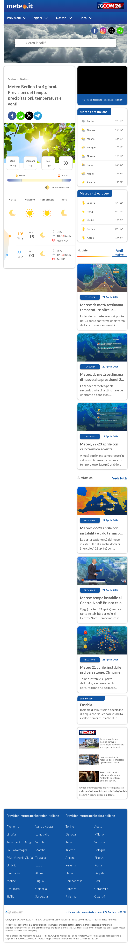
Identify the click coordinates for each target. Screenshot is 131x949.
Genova (71, 834)
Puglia (39, 881)
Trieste (70, 850)
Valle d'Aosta (44, 826)
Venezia (99, 842)
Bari (97, 881)
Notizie (61, 18)
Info (84, 18)
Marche (40, 850)
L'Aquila (99, 873)
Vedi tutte (119, 253)
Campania (13, 873)
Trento (70, 842)
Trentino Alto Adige (19, 842)
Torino (70, 826)
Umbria (11, 865)
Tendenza (90, 297)
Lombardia (42, 834)
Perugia (71, 865)
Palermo (71, 896)
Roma (98, 865)
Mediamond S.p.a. (32, 935)
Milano (99, 834)
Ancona (70, 857)
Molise (11, 881)
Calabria (41, 889)
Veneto (40, 842)
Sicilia (10, 896)
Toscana (40, 857)
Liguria (11, 834)
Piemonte (12, 826)
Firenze (99, 857)
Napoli (70, 873)
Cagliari (99, 896)
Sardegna (41, 896)
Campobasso (74, 881)
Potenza (71, 889)
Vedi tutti (119, 478)
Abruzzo (40, 873)
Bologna (99, 850)
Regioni (37, 18)
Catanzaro (101, 889)
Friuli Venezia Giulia (19, 857)
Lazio (38, 865)
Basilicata (13, 889)
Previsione (90, 520)
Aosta (98, 826)
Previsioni (14, 18)
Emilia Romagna (16, 850)
